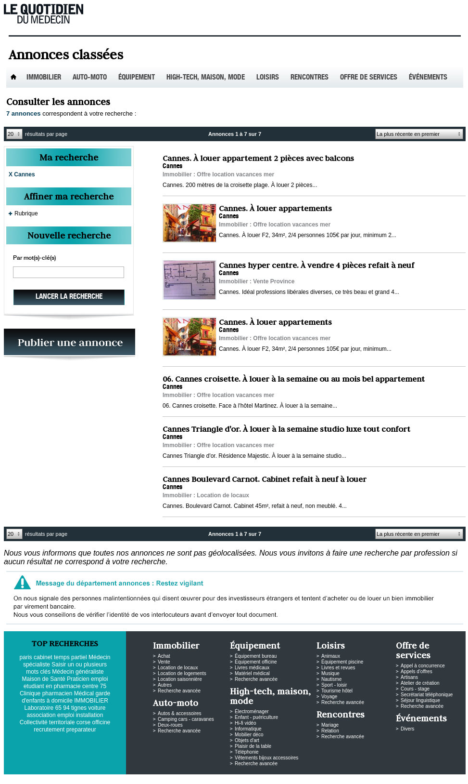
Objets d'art (247, 740)
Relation (330, 730)
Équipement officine (256, 661)
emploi (65, 715)
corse (83, 722)
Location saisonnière (180, 679)
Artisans (409, 677)
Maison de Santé (43, 679)
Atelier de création (420, 683)
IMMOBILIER (91, 700)
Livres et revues (338, 667)
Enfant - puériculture (256, 717)
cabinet (43, 657)
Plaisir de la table (253, 746)
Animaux (330, 656)
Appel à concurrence (423, 665)
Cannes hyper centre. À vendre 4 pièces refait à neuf (316, 265)
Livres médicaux (252, 667)
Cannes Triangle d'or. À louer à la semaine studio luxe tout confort (286, 429)
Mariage (330, 725)
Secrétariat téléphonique (427, 694)
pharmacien (57, 693)
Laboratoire (39, 707)
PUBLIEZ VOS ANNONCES (69, 345)
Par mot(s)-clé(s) (34, 258)
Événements (428, 77)
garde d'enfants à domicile (66, 697)
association (41, 715)
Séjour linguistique (420, 700)
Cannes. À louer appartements (275, 208)
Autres (165, 685)
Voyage (329, 696)
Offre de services (368, 77)
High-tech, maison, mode (205, 77)
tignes (79, 707)
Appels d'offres (416, 671)
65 (58, 707)
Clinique (30, 693)
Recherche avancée (179, 690)
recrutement (49, 729)
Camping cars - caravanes (186, 719)
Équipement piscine (342, 661)
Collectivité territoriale (47, 722)
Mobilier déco (249, 734)
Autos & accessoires (180, 713)
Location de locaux (178, 667)
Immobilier (43, 77)
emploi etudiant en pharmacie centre (66, 683)
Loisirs (267, 77)
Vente (164, 661)
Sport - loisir (334, 685)
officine (101, 722)
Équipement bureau (256, 656)
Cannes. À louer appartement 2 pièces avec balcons (258, 158)
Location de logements (182, 673)
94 (66, 707)
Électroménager (252, 711)
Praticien (78, 679)
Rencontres (310, 77)
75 (103, 686)
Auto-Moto (90, 77)
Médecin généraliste (77, 671)
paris (26, 657)
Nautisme (331, 679)
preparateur (81, 729)
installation (89, 715)
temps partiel (70, 657)
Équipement (136, 77)
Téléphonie (246, 752)
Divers (407, 728)
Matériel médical (252, 673)
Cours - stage (415, 688)
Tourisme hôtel (337, 690)
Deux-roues (170, 725)
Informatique (248, 728)
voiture (96, 707)
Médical (84, 693)
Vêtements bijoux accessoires (266, 757)
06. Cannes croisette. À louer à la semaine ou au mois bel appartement (294, 379)
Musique (330, 673)
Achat (164, 656)
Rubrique (26, 213)
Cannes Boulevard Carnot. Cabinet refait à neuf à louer (265, 479)
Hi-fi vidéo (245, 723)
